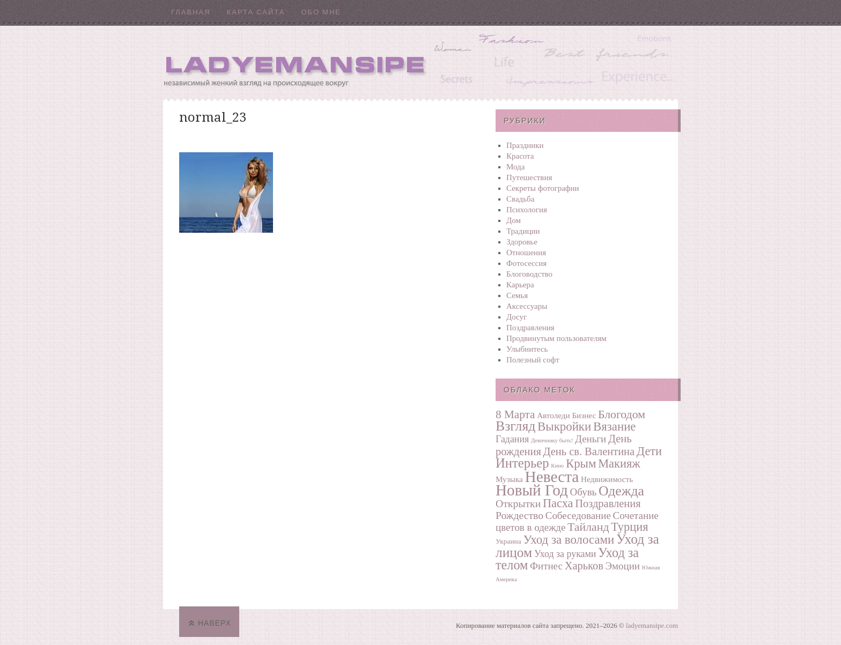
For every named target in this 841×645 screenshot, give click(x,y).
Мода (515, 166)
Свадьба (520, 199)
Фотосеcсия (526, 263)
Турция (629, 526)
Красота (520, 156)
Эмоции (623, 566)
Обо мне (321, 12)
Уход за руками (565, 553)
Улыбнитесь (527, 349)
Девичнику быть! (552, 440)
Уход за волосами (568, 539)
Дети (649, 451)
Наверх (214, 623)
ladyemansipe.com (652, 625)
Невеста (552, 476)
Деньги (590, 438)
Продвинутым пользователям (556, 338)
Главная (191, 12)
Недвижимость (607, 479)
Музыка (509, 479)
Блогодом (621, 414)
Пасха (558, 503)
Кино (557, 466)
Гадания (512, 439)
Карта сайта (256, 12)
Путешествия (529, 177)
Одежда (621, 491)
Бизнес (584, 415)
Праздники (525, 145)
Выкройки (564, 426)
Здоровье (521, 242)
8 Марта (515, 414)
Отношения (526, 252)
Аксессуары (526, 306)
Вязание (614, 426)
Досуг (516, 317)
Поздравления (530, 327)
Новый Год (532, 490)
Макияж (619, 463)
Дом (513, 220)
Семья (517, 295)
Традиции (523, 231)
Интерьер (522, 463)
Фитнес (546, 566)
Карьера (520, 284)
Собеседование (578, 515)
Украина (508, 541)
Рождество (519, 515)
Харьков (584, 566)
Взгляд (515, 426)
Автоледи (553, 415)
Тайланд (588, 527)
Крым (581, 463)
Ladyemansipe (420, 62)
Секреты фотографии (542, 188)
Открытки (518, 503)
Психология (526, 209)
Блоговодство (529, 274)
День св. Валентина (589, 451)
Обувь (583, 492)
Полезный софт (532, 359)
